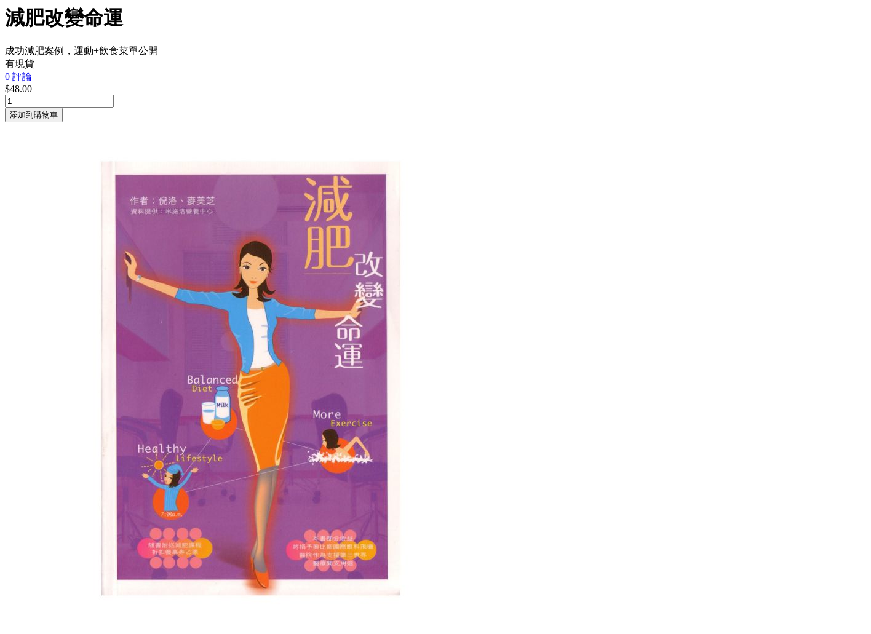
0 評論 (18, 76)
